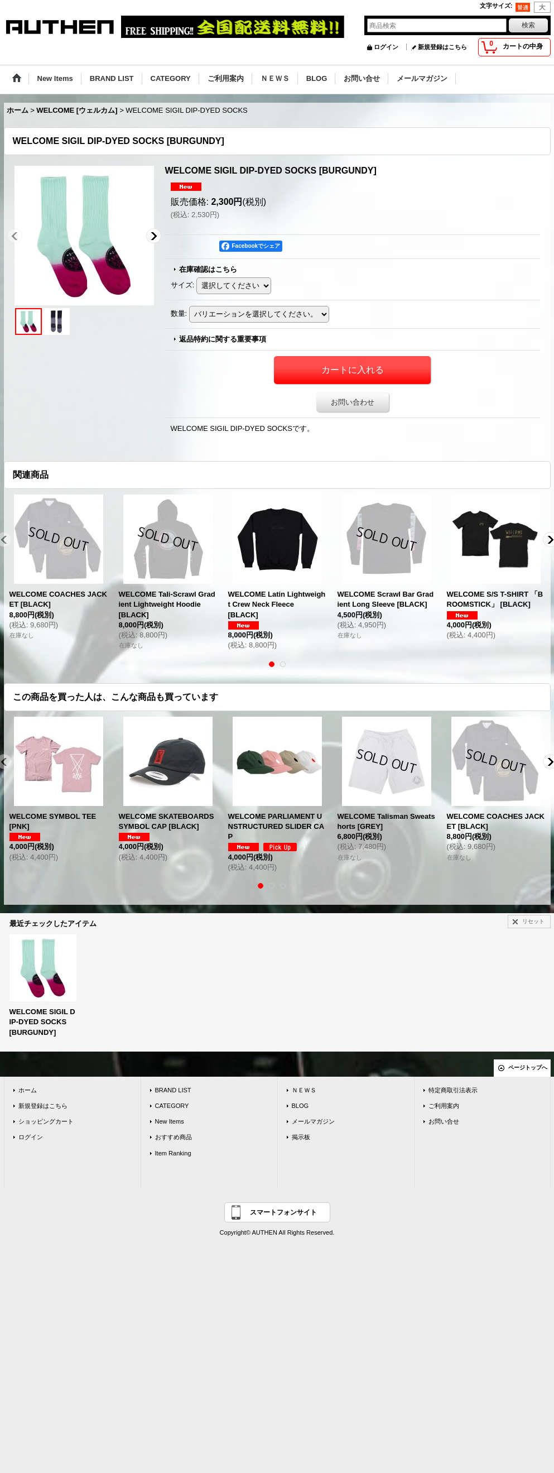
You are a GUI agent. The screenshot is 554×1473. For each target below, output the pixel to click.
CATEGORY (172, 1105)
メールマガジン (313, 1121)
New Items (169, 1121)
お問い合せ (443, 1121)
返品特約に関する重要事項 (222, 339)
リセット (533, 921)
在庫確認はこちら (208, 269)
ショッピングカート (46, 1121)
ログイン (386, 47)
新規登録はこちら (442, 47)
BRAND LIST (173, 1090)
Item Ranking (173, 1153)
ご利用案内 (443, 1105)
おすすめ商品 (173, 1137)
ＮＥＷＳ (304, 1090)
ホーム (27, 1090)
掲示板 (301, 1137)
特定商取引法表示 (453, 1090)
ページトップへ (527, 1067)
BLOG (300, 1105)
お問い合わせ (352, 402)
